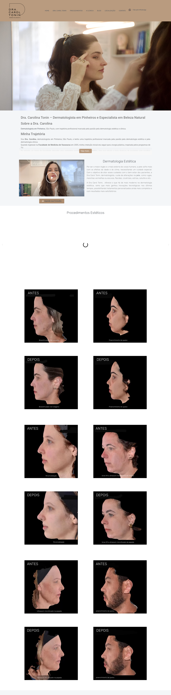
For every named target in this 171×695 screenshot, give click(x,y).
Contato (122, 11)
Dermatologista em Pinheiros (33, 129)
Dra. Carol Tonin (59, 11)
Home (47, 11)
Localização (110, 11)
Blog (99, 11)
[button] (52, 178)
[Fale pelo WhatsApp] (130, 10)
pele (138, 175)
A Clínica (90, 11)
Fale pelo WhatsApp (139, 10)
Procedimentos (76, 11)
